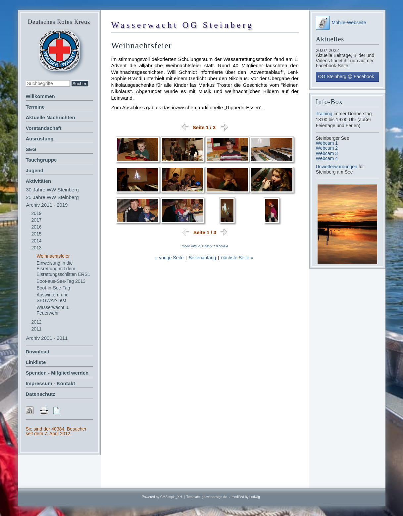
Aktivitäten (38, 181)
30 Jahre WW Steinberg (52, 189)
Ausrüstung (40, 138)
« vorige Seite (169, 257)
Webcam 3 (327, 153)
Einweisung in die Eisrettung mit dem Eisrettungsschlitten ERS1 (63, 268)
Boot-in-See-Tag (53, 287)
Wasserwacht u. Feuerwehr (53, 310)
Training (324, 113)
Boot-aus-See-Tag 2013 (61, 281)
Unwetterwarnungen (337, 166)
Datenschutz (40, 394)
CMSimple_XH (171, 497)
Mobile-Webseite (341, 22)
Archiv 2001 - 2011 (47, 338)
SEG (31, 149)
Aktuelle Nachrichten (50, 117)
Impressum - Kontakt (50, 383)
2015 (36, 233)
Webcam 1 (327, 143)
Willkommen (40, 96)
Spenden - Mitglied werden (57, 373)
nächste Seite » (237, 257)
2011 (36, 329)
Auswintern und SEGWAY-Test (53, 297)
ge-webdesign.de (214, 497)
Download (38, 351)
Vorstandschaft (44, 128)
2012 (36, 322)
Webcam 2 (327, 148)
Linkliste (36, 362)
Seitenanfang (202, 257)
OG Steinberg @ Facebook (346, 76)
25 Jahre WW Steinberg (52, 197)
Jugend (34, 170)
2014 (36, 240)
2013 (36, 247)
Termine (35, 107)
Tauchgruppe (41, 160)
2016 (36, 227)
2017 (36, 220)
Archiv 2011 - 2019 (47, 205)
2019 (36, 213)
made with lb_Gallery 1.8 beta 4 (205, 246)
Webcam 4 (327, 158)
